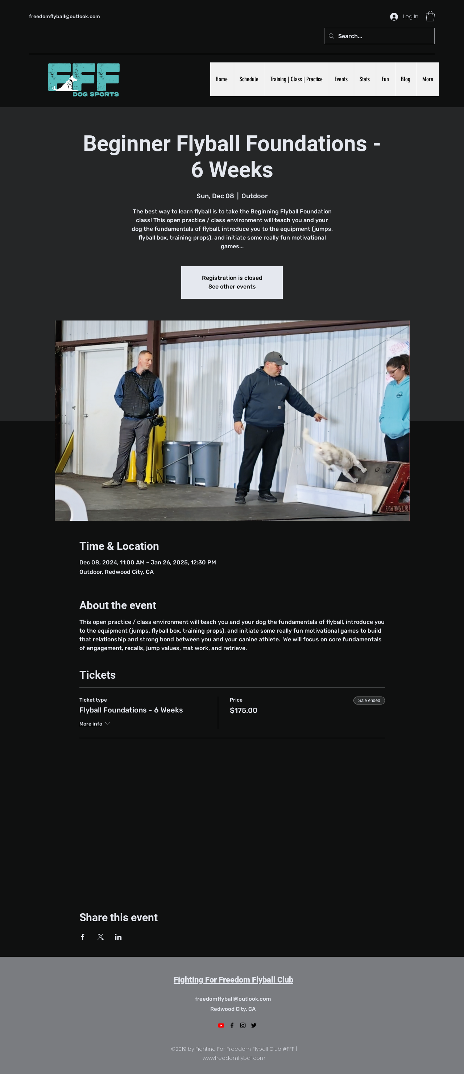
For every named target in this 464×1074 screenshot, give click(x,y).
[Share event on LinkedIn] (118, 937)
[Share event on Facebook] (82, 937)
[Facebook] (232, 1025)
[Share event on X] (100, 937)
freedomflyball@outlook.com (64, 16)
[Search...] (378, 36)
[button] (430, 16)
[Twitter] (253, 1025)
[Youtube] (221, 1025)
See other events (232, 286)
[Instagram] (242, 1025)
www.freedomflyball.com (234, 1058)
